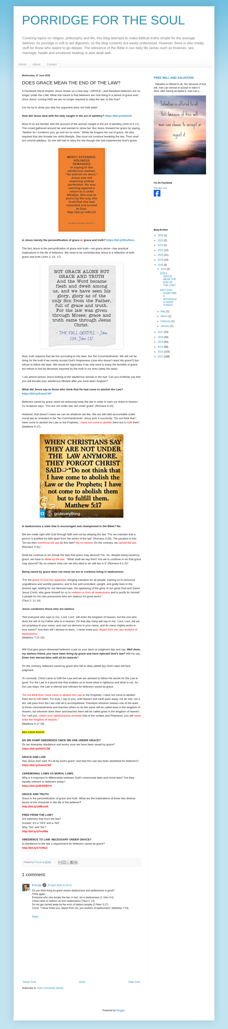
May (163, 311)
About (36, 64)
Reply (35, 916)
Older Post (134, 982)
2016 (161, 337)
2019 (161, 259)
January (165, 326)
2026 (161, 235)
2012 (161, 356)
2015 (161, 341)
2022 (161, 245)
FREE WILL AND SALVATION (174, 77)
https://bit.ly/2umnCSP (36, 393)
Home (22, 64)
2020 (161, 255)
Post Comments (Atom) (50, 988)
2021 (161, 250)
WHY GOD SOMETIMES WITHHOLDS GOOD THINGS (168, 298)
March (164, 316)
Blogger (120, 1010)
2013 (161, 351)
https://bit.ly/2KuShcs (120, 240)
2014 (161, 346)
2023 (161, 240)
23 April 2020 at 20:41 (59, 885)
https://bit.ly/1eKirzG (118, 115)
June (164, 269)
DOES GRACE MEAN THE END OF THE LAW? (168, 279)
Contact (52, 64)
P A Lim (36, 885)
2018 (161, 264)
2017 (161, 332)
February (166, 321)
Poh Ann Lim (160, 188)
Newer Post (29, 982)
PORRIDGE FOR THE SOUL (103, 20)
